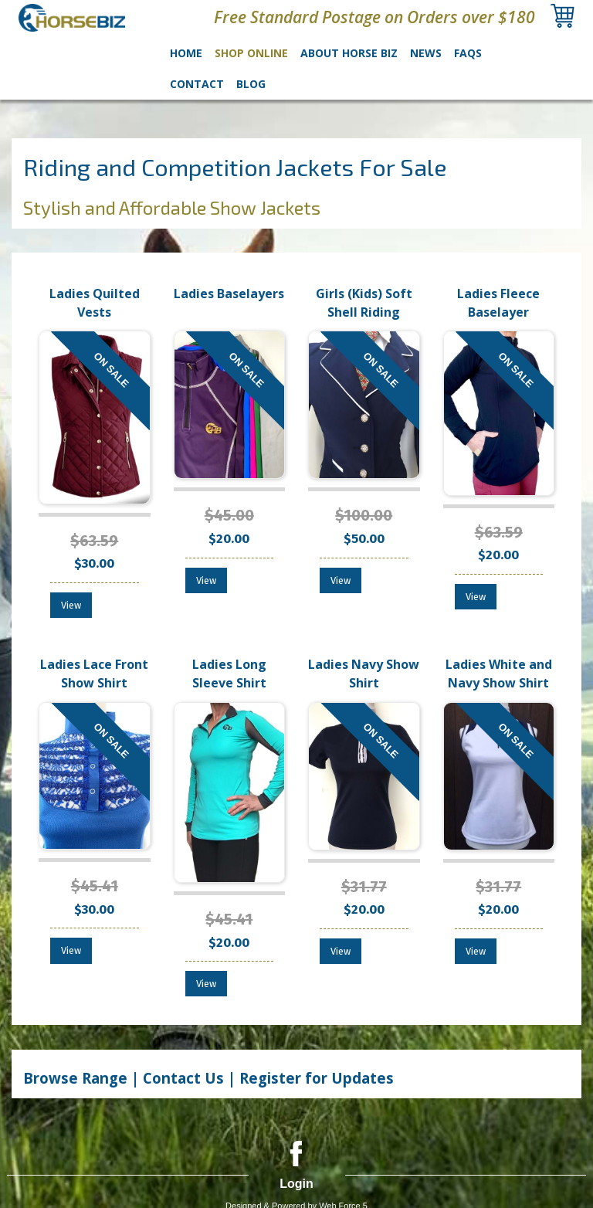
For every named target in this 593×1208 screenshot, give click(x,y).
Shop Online (251, 53)
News (426, 53)
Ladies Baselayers (229, 293)
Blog (251, 83)
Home (186, 53)
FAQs (468, 53)
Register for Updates (316, 1078)
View (71, 605)
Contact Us (183, 1078)
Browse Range (77, 1078)
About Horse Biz (349, 53)
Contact (197, 83)
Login (296, 1183)
